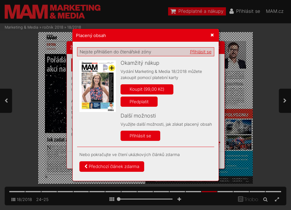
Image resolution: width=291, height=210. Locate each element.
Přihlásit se (201, 52)
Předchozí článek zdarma (111, 166)
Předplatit (139, 101)
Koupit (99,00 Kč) (147, 89)
